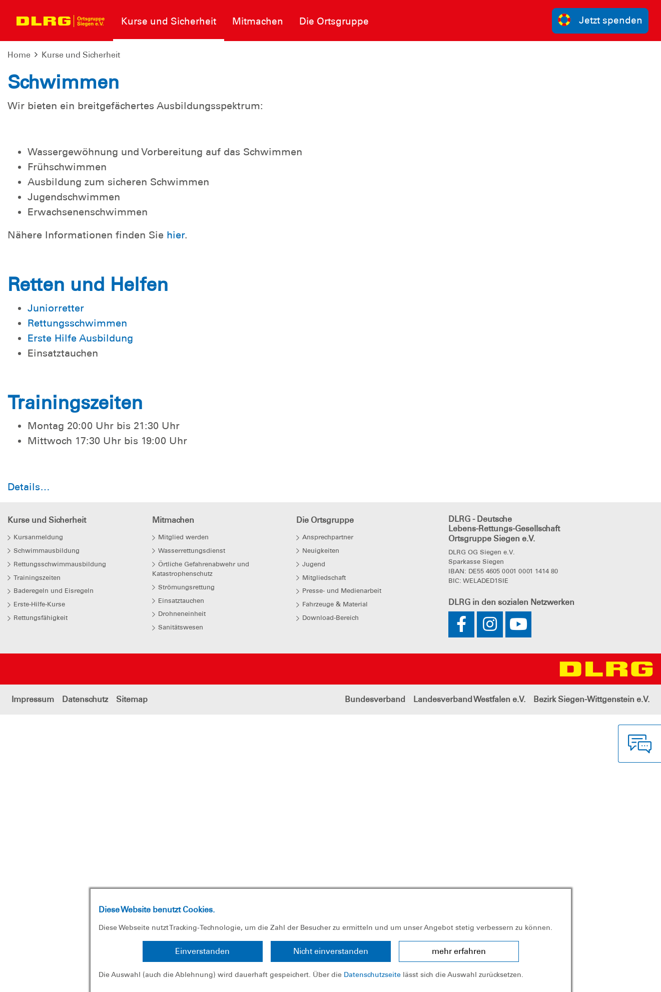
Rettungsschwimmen (77, 616)
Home (19, 55)
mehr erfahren (459, 951)
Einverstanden (202, 951)
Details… (29, 781)
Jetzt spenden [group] (600, 20)
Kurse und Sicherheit (81, 55)
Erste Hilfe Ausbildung (80, 631)
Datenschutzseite (372, 974)
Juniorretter (56, 601)
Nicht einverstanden (330, 951)
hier (176, 529)
